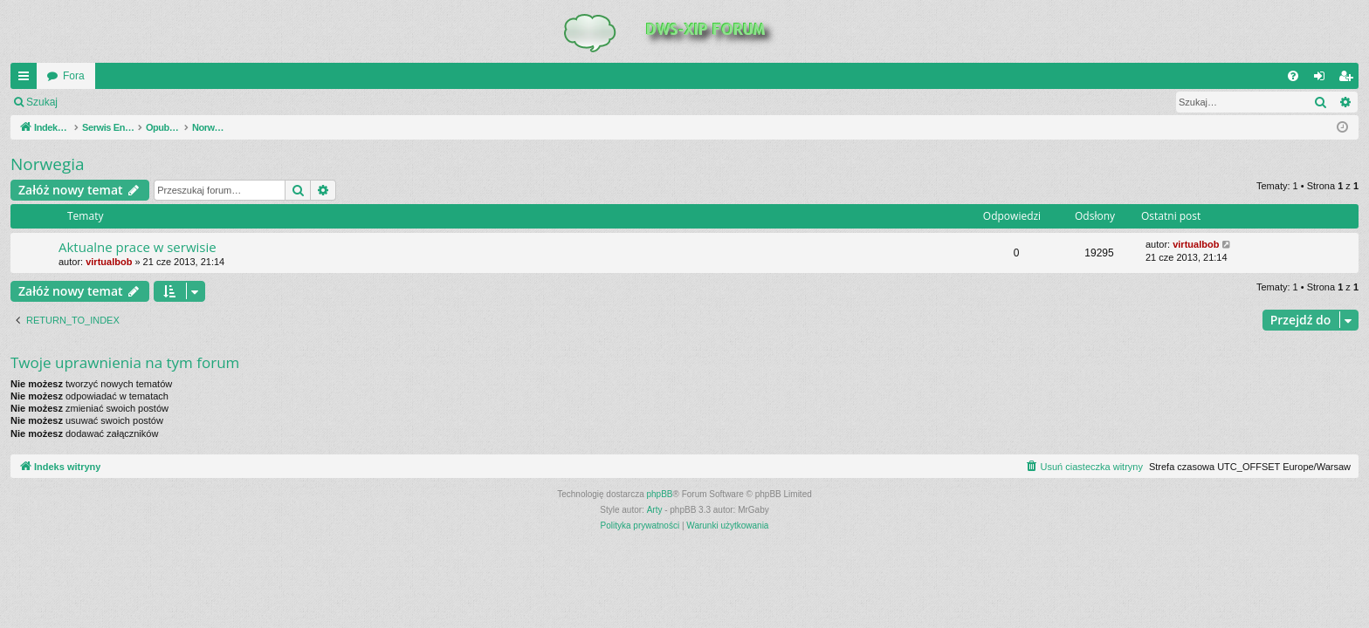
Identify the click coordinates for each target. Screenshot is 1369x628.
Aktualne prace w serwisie (137, 247)
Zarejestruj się (191, 102)
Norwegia (47, 164)
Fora (74, 76)
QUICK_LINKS (27, 79)
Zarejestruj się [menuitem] (1349, 79)
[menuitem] (1293, 76)
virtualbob (109, 261)
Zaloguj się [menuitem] (1323, 79)
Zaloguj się (108, 102)
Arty (655, 510)
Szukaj (42, 102)
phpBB (660, 494)
